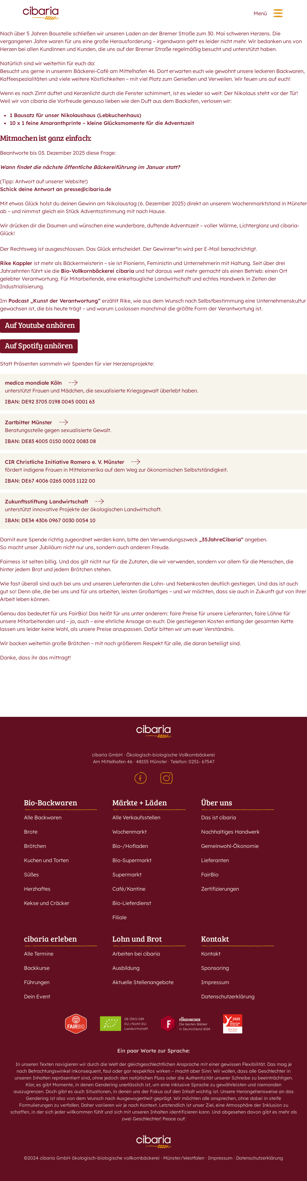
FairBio (210, 874)
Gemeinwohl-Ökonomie (230, 846)
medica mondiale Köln (33, 383)
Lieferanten (215, 860)
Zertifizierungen (220, 889)
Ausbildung (126, 968)
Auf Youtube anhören (40, 324)
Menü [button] (260, 13)
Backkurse (37, 968)
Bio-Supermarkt (132, 860)
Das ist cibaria (218, 817)
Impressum (215, 982)
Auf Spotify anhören (39, 345)
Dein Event (37, 996)
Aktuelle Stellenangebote (143, 982)
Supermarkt (127, 874)
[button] (278, 13)
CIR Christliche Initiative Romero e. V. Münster (64, 462)
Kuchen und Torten (46, 860)
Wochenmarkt (129, 831)
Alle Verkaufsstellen (136, 817)
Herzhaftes (37, 889)
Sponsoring (215, 968)
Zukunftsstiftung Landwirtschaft (46, 501)
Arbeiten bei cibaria (136, 953)
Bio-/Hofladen (130, 846)
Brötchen (35, 846)
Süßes (31, 874)
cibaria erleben (50, 938)
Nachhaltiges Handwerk (230, 831)
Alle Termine (38, 953)
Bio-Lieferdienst (131, 903)
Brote (31, 831)
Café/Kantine (128, 889)
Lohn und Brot (137, 938)
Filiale (119, 917)
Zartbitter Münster (28, 422)
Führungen (37, 982)
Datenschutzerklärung (228, 996)
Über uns (216, 802)
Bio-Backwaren (50, 802)
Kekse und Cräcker (46, 903)
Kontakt (215, 938)
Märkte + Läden (139, 802)
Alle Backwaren (43, 817)
